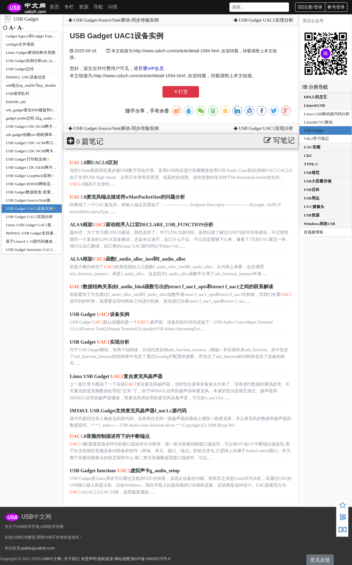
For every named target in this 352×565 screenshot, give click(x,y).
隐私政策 (105, 558)
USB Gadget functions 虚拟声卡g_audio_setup (124, 470)
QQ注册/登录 (310, 7)
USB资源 (311, 215)
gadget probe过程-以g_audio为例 (33, 118)
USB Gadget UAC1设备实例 (29, 208)
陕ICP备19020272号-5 (150, 558)
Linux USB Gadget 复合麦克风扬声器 (116, 376)
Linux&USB (314, 105)
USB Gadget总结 (20, 69)
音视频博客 (313, 232)
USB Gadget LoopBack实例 (28, 175)
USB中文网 (51, 558)
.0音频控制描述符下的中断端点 (110, 436)
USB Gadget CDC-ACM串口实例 (33, 142)
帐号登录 (336, 7)
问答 (113, 7)
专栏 (69, 7)
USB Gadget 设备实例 (99, 314)
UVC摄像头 (314, 206)
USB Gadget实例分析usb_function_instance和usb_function (54, 60)
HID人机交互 (315, 97)
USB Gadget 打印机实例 (26, 159)
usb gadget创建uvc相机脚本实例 (33, 134)
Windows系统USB (319, 223)
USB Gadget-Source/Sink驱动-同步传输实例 (42, 200)
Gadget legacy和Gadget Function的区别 (38, 36)
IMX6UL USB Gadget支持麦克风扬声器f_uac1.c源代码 (52, 233)
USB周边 (311, 198)
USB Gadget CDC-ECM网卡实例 (33, 126)
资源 (84, 7)
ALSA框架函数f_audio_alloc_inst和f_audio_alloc (128, 259)
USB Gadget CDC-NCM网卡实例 (33, 151)
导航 (98, 7)
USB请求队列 (17, 93)
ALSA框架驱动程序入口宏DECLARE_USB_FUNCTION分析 (141, 224)
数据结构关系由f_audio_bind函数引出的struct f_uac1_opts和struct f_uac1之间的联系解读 (171, 286)
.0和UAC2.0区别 (93, 162)
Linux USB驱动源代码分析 (327, 114)
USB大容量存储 (317, 181)
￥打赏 (180, 91)
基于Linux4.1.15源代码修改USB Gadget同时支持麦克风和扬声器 (61, 241)
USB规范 (311, 172)
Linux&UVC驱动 (318, 122)
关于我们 (72, 558)
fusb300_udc (16, 101)
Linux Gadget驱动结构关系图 (30, 52)
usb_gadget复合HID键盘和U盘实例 (35, 110)
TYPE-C (311, 164)
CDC (308, 155)
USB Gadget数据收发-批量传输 (32, 192)
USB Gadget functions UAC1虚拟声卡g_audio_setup (49, 249)
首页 (54, 7)
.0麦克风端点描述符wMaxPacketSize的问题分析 (127, 196)
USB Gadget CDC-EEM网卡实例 (33, 167)
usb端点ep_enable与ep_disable (31, 85)
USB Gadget (314, 130)
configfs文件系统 (20, 44)
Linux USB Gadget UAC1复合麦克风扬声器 (42, 225)
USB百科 (311, 189)
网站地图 (122, 558)
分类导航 (315, 87)
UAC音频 (312, 147)
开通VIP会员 (151, 68)
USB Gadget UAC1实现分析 (29, 216)
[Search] (259, 7)
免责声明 (89, 558)
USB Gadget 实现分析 (99, 342)
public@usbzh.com (38, 548)
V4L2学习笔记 (316, 138)
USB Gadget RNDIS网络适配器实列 (36, 184)
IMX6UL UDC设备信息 (26, 77)
